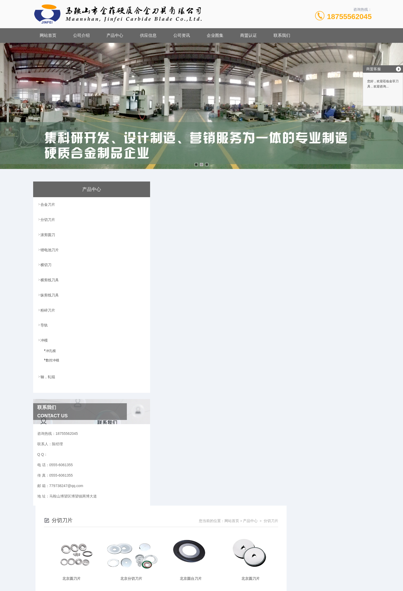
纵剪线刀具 (50, 294)
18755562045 (349, 17)
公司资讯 (181, 35)
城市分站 (59, 585)
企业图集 (215, 35)
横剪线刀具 (50, 279)
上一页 (231, 491)
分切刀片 (48, 219)
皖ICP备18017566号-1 (245, 537)
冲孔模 (47, 352)
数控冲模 (49, 361)
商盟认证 (248, 35)
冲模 (44, 338)
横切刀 (46, 264)
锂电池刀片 (50, 249)
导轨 (44, 323)
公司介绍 (81, 35)
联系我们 (282, 35)
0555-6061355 (175, 529)
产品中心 (114, 35)
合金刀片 (48, 204)
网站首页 (48, 35)
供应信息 (148, 35)
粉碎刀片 (48, 309)
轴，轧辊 (48, 375)
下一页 (261, 491)
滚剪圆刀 (48, 234)
